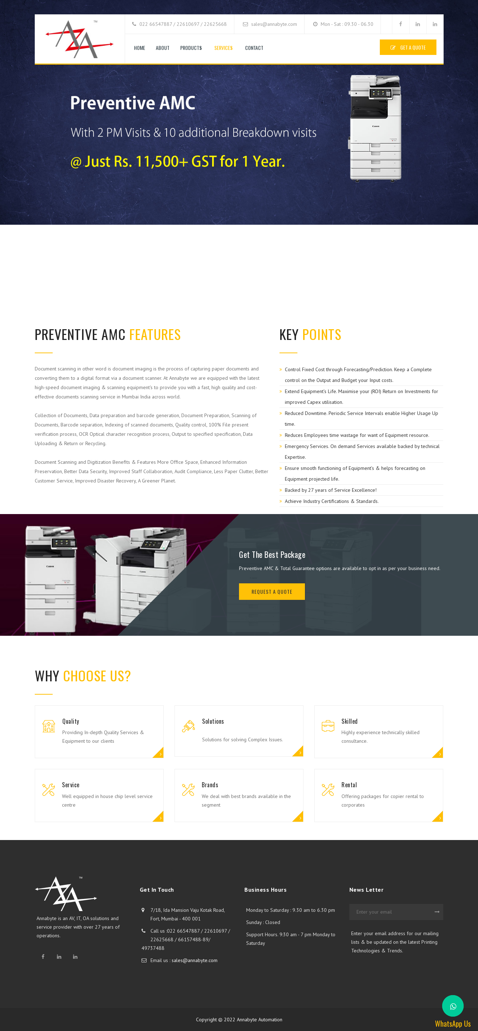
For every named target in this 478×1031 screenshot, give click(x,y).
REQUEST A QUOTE (272, 591)
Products (191, 47)
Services (223, 47)
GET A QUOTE (408, 47)
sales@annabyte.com (195, 960)
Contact (254, 47)
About (162, 47)
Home (139, 47)
